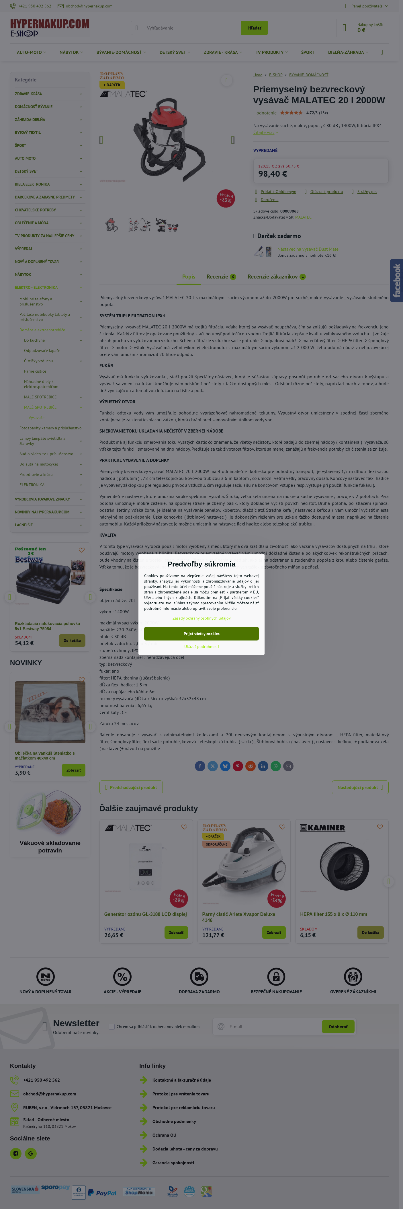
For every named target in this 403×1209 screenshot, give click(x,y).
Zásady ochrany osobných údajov (202, 618)
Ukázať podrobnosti (201, 646)
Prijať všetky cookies (202, 633)
